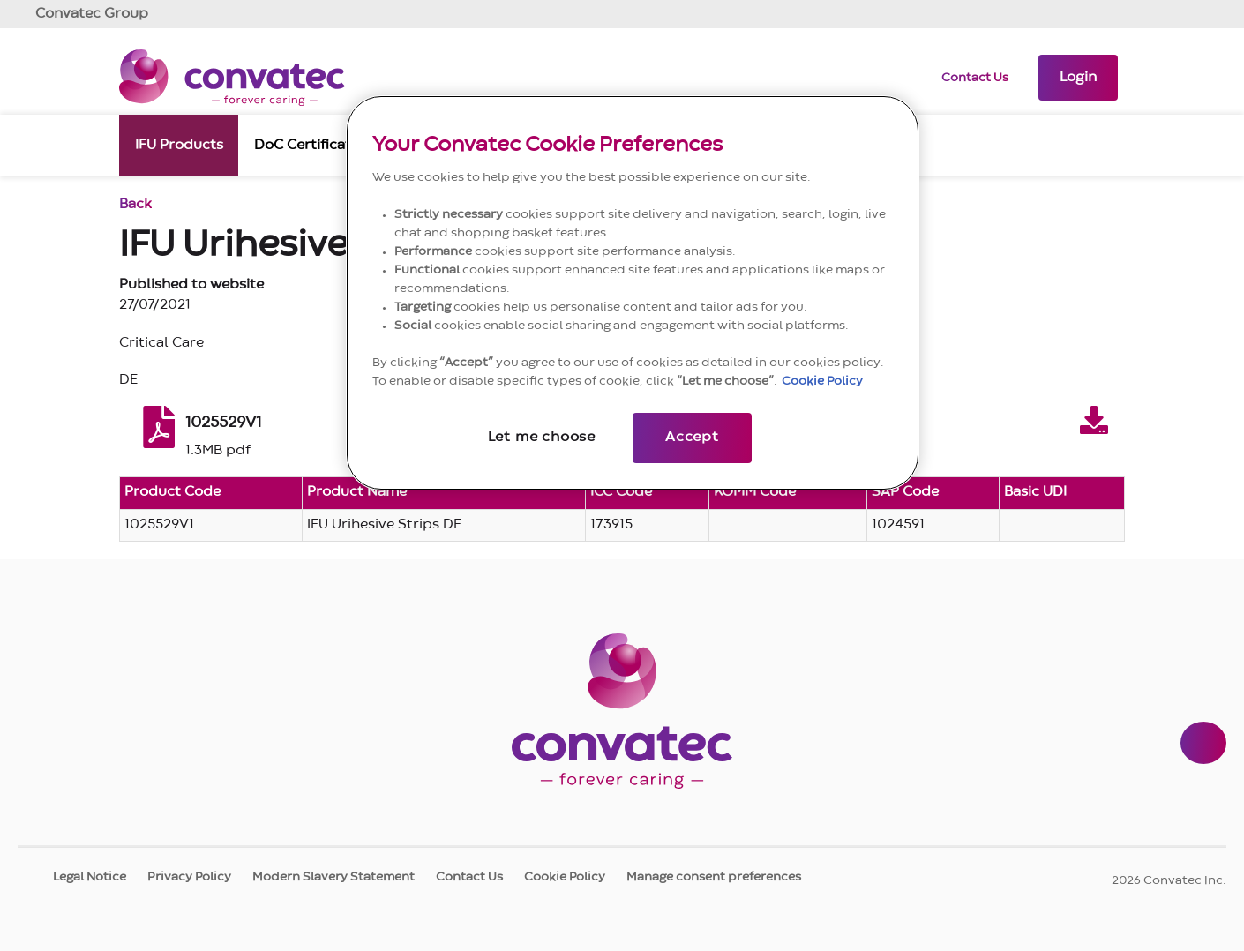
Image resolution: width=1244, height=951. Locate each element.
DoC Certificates (310, 143)
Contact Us (974, 77)
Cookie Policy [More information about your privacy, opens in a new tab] (822, 381)
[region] (632, 292)
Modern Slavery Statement (333, 877)
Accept (692, 437)
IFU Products (179, 143)
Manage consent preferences (713, 877)
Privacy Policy (189, 877)
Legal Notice (89, 877)
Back (135, 204)
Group (91, 14)
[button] (1078, 78)
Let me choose (542, 437)
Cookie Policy (564, 877)
